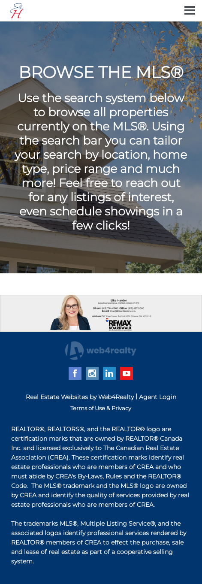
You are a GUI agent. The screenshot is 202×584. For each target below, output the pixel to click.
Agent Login (157, 397)
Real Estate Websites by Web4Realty (80, 397)
